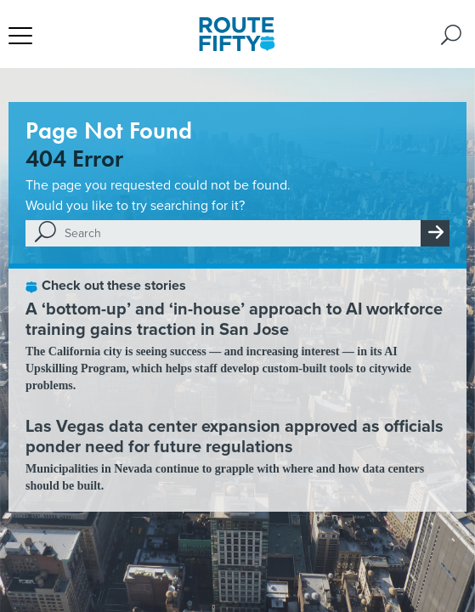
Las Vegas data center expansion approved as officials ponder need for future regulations (234, 436)
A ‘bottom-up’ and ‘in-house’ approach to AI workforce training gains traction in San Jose (234, 319)
